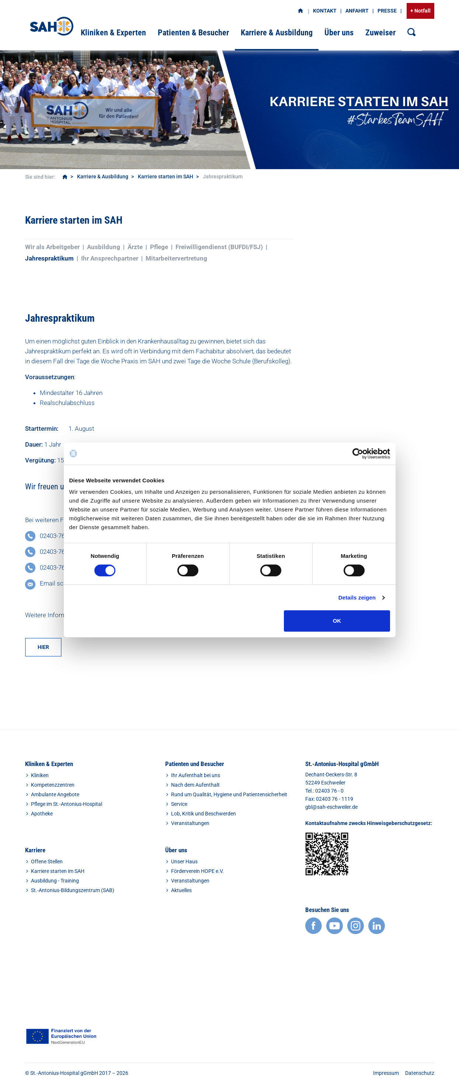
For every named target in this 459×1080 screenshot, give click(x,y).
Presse (387, 11)
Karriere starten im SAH (165, 176)
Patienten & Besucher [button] (193, 32)
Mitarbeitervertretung (176, 258)
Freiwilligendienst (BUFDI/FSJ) (219, 247)
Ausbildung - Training (55, 881)
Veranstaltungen (190, 823)
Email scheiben (60, 583)
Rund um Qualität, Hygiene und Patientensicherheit (229, 794)
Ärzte (135, 247)
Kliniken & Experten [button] (113, 32)
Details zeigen (357, 597)
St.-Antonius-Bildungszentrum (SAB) (72, 890)
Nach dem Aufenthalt (195, 785)
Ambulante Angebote (55, 794)
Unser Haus (184, 861)
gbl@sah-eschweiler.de (331, 807)
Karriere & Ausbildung (102, 176)
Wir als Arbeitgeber (52, 247)
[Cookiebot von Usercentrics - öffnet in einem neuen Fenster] (358, 453)
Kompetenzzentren (52, 785)
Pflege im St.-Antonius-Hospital (66, 804)
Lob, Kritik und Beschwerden (203, 814)
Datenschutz (419, 1073)
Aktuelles (181, 890)
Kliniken (40, 775)
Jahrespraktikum (49, 258)
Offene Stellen (47, 861)
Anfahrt (357, 11)
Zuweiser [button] (380, 32)
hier (43, 647)
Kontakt (325, 11)
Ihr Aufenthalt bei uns (195, 775)
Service (179, 804)
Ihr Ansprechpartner (109, 258)
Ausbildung (103, 247)
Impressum (386, 1073)
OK (337, 621)
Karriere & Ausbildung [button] (277, 32)
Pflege (159, 247)
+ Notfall (420, 11)
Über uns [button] (339, 32)
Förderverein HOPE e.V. (197, 871)
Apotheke (42, 814)
